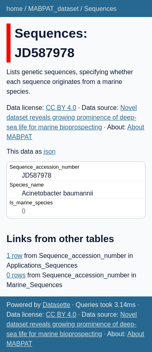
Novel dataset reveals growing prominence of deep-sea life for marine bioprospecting (71, 117)
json (50, 151)
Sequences (100, 8)
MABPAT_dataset (53, 8)
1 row (14, 255)
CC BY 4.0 (61, 107)
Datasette (56, 304)
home (14, 8)
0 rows (16, 275)
